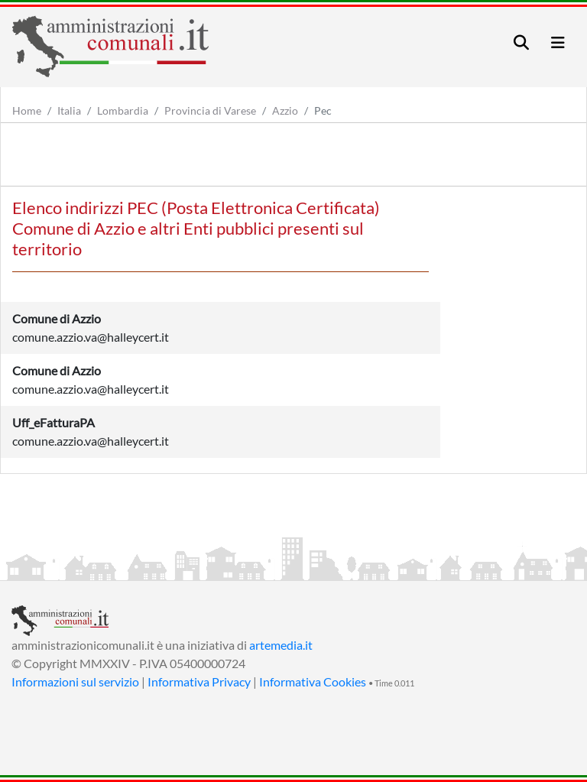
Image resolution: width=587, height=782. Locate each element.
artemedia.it (281, 645)
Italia (69, 110)
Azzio (285, 110)
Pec (323, 110)
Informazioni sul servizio (75, 681)
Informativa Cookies (312, 681)
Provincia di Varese (210, 110)
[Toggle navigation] (521, 42)
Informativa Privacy (199, 681)
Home (26, 110)
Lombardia (122, 110)
